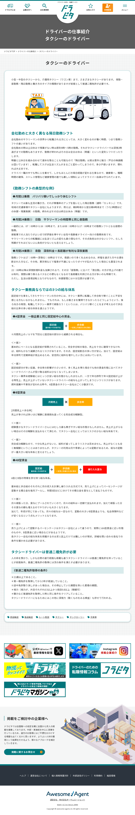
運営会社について (38, 775)
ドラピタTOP (9, 51)
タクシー (58, 617)
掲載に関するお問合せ (27, 752)
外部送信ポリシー (81, 775)
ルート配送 (42, 617)
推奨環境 (111, 775)
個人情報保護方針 (60, 775)
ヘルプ (23, 775)
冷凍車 (92, 617)
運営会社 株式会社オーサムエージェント (67, 799)
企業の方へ (27, 7)
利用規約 (98, 775)
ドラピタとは (10, 7)
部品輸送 (13, 617)
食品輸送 (27, 617)
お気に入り (90, 7)
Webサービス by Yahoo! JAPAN (67, 805)
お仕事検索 (44, 7)
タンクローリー (75, 617)
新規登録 (107, 7)
